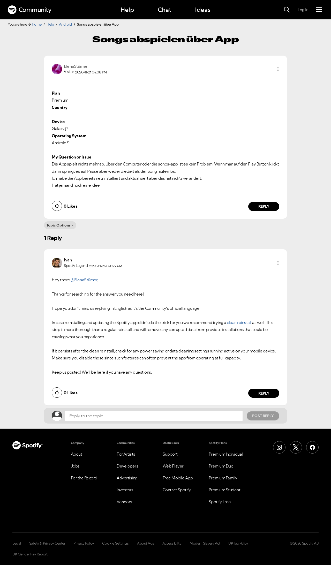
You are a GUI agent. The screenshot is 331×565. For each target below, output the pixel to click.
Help (127, 9)
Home (37, 24)
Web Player (173, 466)
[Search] (286, 9)
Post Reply (263, 415)
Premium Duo (221, 466)
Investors (125, 490)
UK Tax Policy (238, 543)
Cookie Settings (115, 543)
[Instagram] (279, 447)
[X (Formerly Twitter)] (296, 447)
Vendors (124, 501)
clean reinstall (239, 322)
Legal (16, 543)
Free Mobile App (178, 478)
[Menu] (319, 9)
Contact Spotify (177, 490)
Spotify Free (220, 501)
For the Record (84, 478)
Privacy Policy (83, 543)
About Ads (145, 543)
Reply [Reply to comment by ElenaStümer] (263, 206)
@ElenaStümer (84, 280)
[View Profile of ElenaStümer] (75, 66)
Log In (303, 9)
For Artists (126, 454)
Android (65, 24)
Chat (164, 9)
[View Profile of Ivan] (68, 260)
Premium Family (223, 478)
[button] (278, 69)
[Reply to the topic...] (154, 416)
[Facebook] (312, 447)
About (76, 454)
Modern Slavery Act (205, 543)
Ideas (202, 9)
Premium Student (224, 490)
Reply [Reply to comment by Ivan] (263, 393)
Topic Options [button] (59, 225)
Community (29, 9)
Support (170, 454)
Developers (127, 466)
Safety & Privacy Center (47, 543)
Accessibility (172, 543)
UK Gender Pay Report (29, 554)
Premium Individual (226, 454)
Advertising (127, 478)
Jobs (75, 466)
